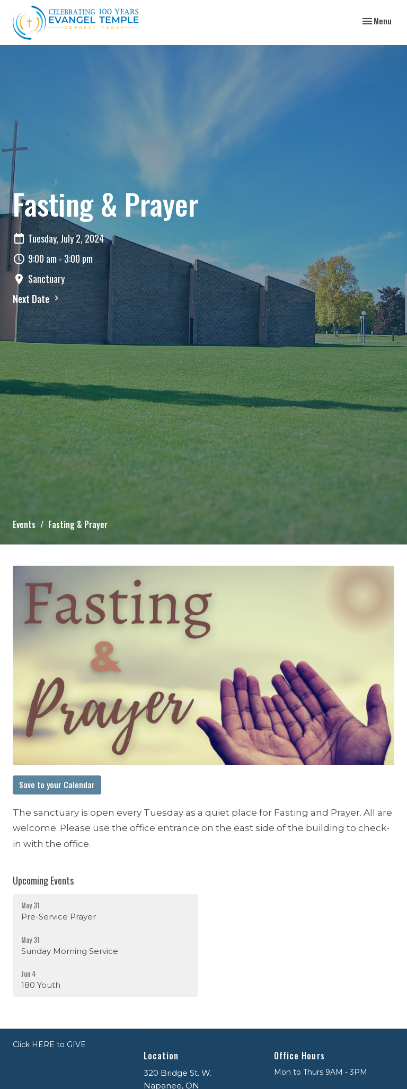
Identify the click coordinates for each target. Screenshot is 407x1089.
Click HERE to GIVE (49, 1044)
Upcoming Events (43, 880)
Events (24, 524)
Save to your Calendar (57, 784)
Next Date (37, 299)
